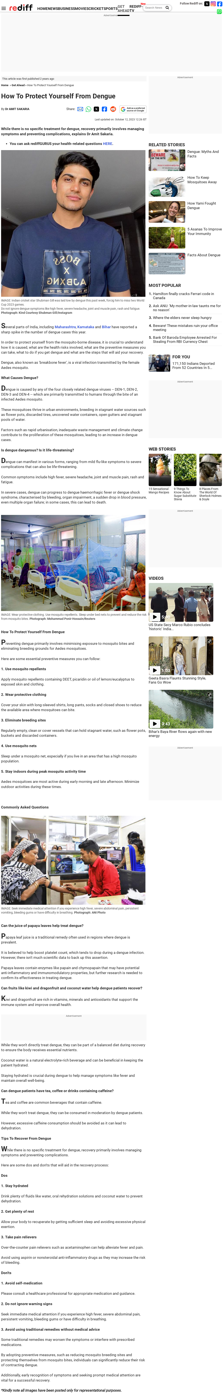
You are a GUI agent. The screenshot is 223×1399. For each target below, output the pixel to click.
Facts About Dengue (203, 255)
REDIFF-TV (136, 9)
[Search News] (166, 8)
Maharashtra (65, 327)
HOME (42, 9)
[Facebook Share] (104, 109)
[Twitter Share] (96, 109)
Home (4, 85)
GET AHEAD (123, 9)
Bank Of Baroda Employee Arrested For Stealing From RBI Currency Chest (185, 340)
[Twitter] (207, 3)
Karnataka (85, 327)
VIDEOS (156, 578)
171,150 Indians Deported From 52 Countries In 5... (193, 366)
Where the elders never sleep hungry (182, 318)
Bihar (106, 327)
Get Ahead (18, 85)
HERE (107, 144)
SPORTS (111, 9)
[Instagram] (213, 3)
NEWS (53, 9)
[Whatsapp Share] (88, 109)
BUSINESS (66, 9)
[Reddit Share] (112, 109)
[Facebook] (220, 3)
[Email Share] (79, 109)
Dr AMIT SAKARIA (17, 109)
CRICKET (96, 9)
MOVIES (82, 9)
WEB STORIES (162, 449)
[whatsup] (220, 11)
